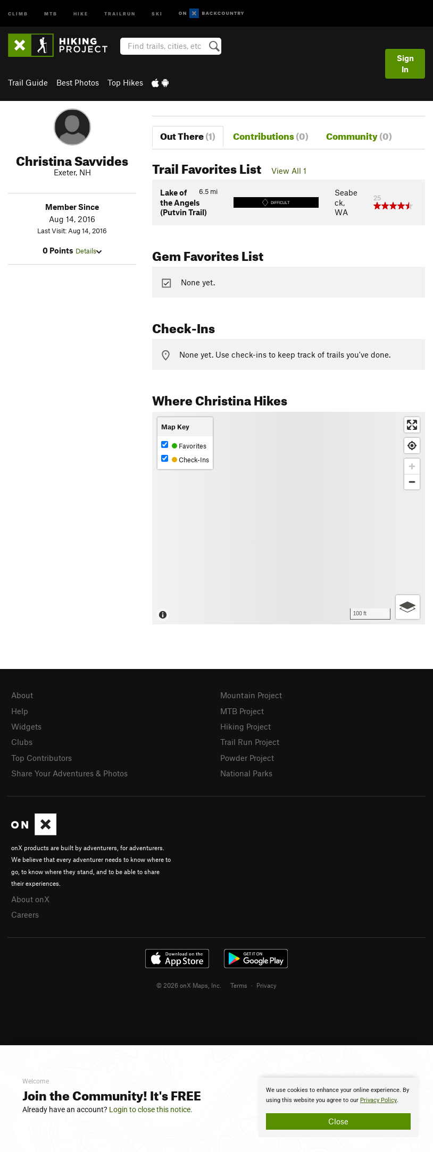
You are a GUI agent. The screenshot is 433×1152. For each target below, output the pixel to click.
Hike (80, 13)
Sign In (405, 63)
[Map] (288, 518)
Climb (18, 13)
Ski (157, 13)
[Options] (408, 607)
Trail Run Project (249, 742)
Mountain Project (251, 695)
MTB (50, 13)
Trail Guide (28, 82)
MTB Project (242, 711)
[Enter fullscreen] (412, 425)
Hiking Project (245, 726)
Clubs (21, 742)
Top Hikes (125, 82)
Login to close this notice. (151, 1109)
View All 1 (288, 170)
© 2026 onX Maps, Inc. (188, 985)
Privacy (266, 985)
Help (19, 711)
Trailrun (120, 13)
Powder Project (247, 758)
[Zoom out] (412, 481)
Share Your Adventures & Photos (69, 773)
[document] (338, 1107)
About (22, 695)
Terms (238, 985)
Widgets (26, 726)
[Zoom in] (412, 466)
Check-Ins (185, 459)
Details (89, 251)
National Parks (246, 773)
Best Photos (77, 82)
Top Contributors (41, 758)
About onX (30, 899)
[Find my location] (412, 445)
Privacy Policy (378, 1100)
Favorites (183, 445)
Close (338, 1121)
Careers (25, 914)
